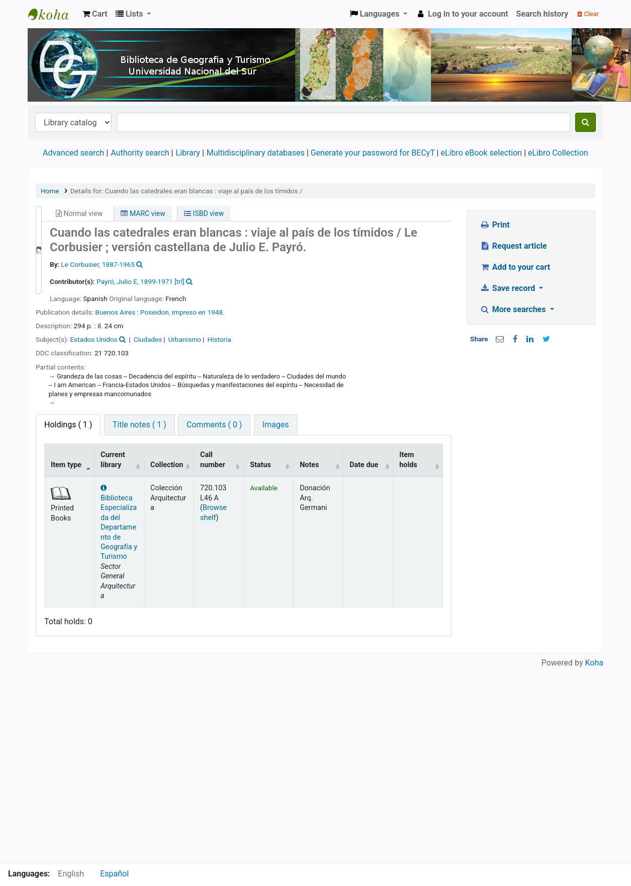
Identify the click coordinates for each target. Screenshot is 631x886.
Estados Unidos (93, 339)
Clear (588, 14)
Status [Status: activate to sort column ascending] (260, 465)
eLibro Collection (558, 153)
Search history (542, 14)
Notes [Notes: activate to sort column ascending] (309, 465)
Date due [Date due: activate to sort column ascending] (363, 465)
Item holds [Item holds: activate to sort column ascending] (408, 460)
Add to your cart (515, 267)
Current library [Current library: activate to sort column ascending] (113, 460)
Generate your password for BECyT (373, 153)
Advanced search (73, 153)
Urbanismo (184, 339)
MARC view (143, 213)
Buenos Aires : (117, 312)
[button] (95, 14)
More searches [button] (514, 309)
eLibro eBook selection (482, 153)
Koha (594, 663)
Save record (508, 288)
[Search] (585, 122)
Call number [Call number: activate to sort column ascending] (212, 460)
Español (114, 873)
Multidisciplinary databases (257, 153)
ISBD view (204, 213)
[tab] (139, 424)
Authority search (140, 153)
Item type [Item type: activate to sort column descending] (66, 465)
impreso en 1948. (198, 312)
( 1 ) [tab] (68, 424)
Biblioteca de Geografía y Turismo (53, 14)
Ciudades (148, 339)
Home (50, 191)
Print (494, 225)
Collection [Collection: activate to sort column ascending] (166, 465)
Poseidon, (156, 312)
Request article (513, 246)
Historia (219, 339)
